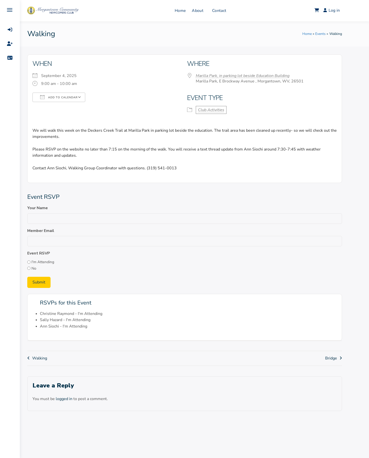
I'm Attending (52, 261)
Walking (49, 358)
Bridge (341, 358)
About (207, 10)
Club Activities (221, 110)
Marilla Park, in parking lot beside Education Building (252, 75)
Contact (229, 10)
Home (190, 10)
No (43, 268)
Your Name (47, 208)
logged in (74, 398)
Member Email (50, 230)
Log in (341, 10)
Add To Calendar (68, 97)
